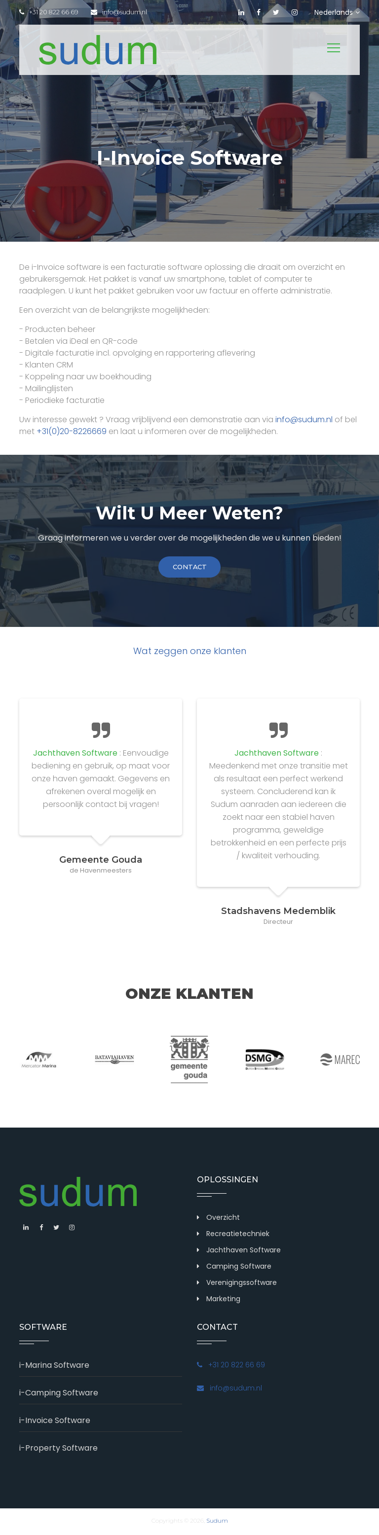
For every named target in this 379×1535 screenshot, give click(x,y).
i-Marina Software (54, 1367)
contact (189, 567)
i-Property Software (58, 1450)
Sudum (217, 1522)
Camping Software (238, 1268)
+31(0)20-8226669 (72, 431)
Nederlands (337, 12)
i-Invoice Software (54, 1422)
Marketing (223, 1301)
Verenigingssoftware (241, 1284)
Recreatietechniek (237, 1236)
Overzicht (223, 1219)
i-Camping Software (58, 1394)
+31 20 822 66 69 (49, 12)
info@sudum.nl (123, 12)
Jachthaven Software (243, 1252)
